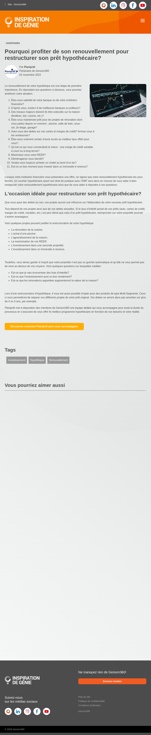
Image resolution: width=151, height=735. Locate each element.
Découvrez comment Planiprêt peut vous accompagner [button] (44, 326)
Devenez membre (112, 681)
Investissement (16, 360)
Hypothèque (37, 360)
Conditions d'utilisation (89, 705)
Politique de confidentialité (91, 701)
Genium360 (84, 711)
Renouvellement (58, 360)
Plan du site (84, 697)
